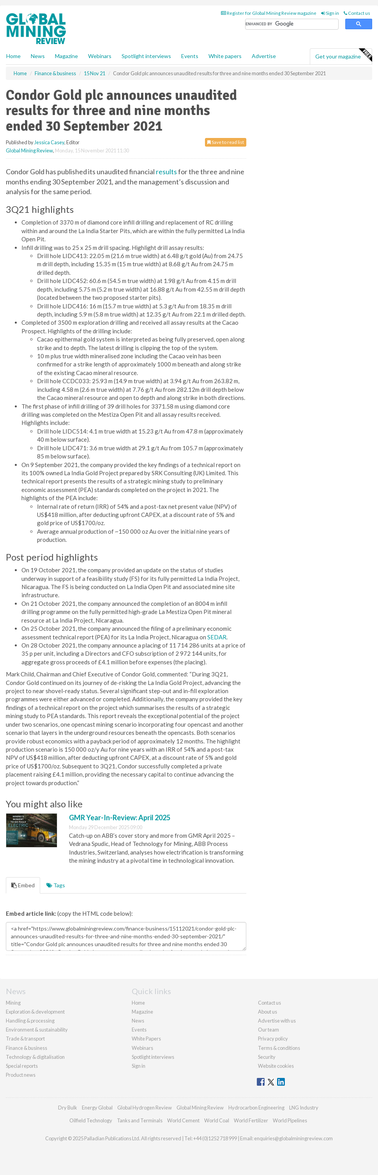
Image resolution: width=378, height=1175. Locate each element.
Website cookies (276, 1066)
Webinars (99, 56)
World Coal (216, 1120)
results (166, 171)
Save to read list (225, 142)
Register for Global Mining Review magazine (268, 13)
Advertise (264, 56)
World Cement (183, 1120)
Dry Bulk (67, 1107)
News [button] (38, 56)
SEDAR (216, 637)
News (138, 1021)
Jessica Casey (49, 142)
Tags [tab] (55, 885)
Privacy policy (273, 1038)
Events (189, 56)
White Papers (146, 1038)
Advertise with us (277, 1021)
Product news (20, 1075)
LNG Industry (303, 1107)
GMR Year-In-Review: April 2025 (119, 817)
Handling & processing (30, 1021)
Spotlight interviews (146, 56)
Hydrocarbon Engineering (256, 1107)
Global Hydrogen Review (144, 1107)
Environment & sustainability (37, 1029)
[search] (292, 24)
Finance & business (26, 1048)
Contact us (357, 13)
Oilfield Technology (90, 1120)
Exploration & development (35, 1012)
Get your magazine (343, 55)
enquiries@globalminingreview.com (293, 1138)
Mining (13, 1003)
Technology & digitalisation (35, 1057)
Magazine (66, 56)
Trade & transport (25, 1038)
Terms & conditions (279, 1048)
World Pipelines (290, 1120)
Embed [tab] (23, 885)
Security (267, 1057)
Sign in (330, 13)
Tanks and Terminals (140, 1120)
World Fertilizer (251, 1120)
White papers (225, 56)
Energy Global (97, 1107)
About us (267, 1012)
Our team (268, 1029)
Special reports (22, 1066)
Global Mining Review (29, 150)
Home (13, 56)
